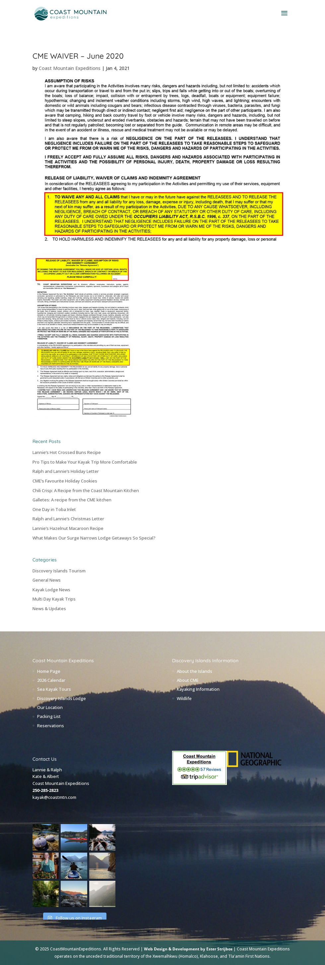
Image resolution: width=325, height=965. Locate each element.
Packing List (49, 716)
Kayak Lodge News (51, 590)
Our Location (50, 707)
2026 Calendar (51, 680)
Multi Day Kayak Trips (54, 599)
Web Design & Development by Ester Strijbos (188, 949)
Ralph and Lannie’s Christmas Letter (68, 519)
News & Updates (49, 608)
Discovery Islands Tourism (59, 571)
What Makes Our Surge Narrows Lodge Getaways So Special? (94, 538)
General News (46, 580)
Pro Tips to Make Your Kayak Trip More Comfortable (84, 462)
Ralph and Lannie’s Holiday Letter (65, 471)
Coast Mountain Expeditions (69, 68)
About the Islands (194, 671)
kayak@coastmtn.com (54, 797)
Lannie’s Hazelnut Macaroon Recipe (67, 528)
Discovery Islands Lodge (61, 698)
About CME (188, 680)
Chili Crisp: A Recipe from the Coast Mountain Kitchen (85, 490)
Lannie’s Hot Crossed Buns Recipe (66, 452)
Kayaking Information (198, 689)
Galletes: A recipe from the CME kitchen (71, 500)
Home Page (48, 671)
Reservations (50, 726)
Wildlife (184, 698)
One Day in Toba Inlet (54, 509)
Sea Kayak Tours (54, 689)
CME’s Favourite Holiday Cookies (64, 481)
